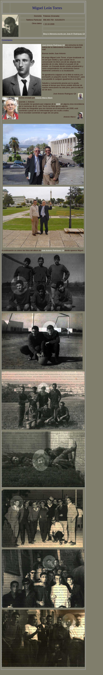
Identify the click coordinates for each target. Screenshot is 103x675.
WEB (58, 104)
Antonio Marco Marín (44, 98)
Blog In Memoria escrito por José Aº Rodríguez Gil (64, 34)
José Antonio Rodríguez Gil (53, 45)
